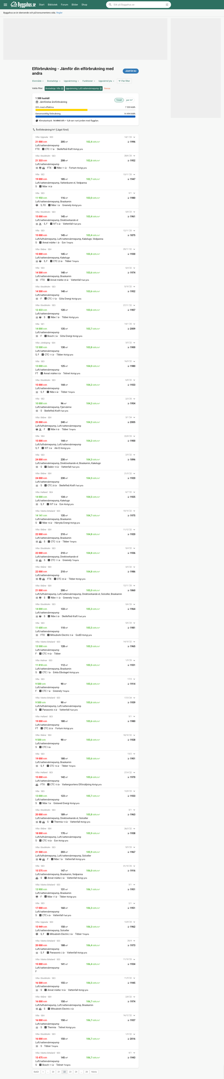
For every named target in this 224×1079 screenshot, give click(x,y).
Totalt (119, 100)
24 (76, 1072)
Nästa (94, 1072)
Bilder (75, 4)
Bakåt (36, 1072)
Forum (64, 4)
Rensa (107, 88)
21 (59, 1072)
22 (64, 1072)
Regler (59, 12)
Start (41, 4)
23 (70, 1072)
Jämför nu (130, 71)
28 (86, 1072)
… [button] (47, 1072)
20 (53, 1072)
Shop (84, 4)
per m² (129, 100)
